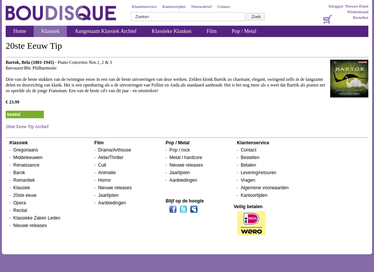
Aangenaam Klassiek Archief (105, 31)
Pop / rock (179, 150)
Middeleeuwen (27, 157)
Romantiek (24, 180)
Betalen (248, 165)
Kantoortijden (173, 6)
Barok (19, 172)
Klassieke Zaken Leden (36, 218)
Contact (223, 6)
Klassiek (50, 31)
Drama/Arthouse (114, 150)
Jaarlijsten (108, 195)
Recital (20, 210)
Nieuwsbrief (201, 6)
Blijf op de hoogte (184, 201)
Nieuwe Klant (356, 6)
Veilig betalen (248, 206)
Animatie (107, 172)
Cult (102, 165)
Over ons (118, 241)
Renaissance (26, 165)
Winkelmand (357, 11)
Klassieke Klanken (172, 31)
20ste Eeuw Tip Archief (27, 126)
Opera (19, 203)
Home (19, 31)
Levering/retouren (258, 172)
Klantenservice (144, 6)
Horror (104, 180)
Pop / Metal (244, 31)
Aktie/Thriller (111, 157)
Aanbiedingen (112, 203)
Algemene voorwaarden (265, 187)
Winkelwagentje (149, 241)
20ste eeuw (24, 195)
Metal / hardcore (185, 157)
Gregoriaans (25, 150)
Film (211, 31)
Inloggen (335, 6)
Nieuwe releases (30, 225)
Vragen (248, 180)
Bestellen (360, 17)
